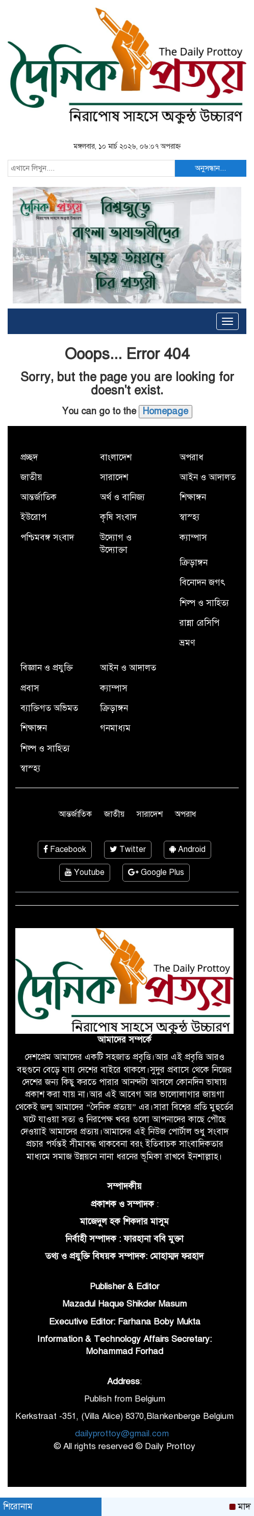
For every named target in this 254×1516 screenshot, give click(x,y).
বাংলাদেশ (116, 457)
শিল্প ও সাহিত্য (204, 603)
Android (187, 849)
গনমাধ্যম (115, 728)
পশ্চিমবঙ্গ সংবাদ (47, 537)
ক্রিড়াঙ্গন (194, 562)
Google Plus (156, 872)
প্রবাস (29, 688)
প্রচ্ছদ (29, 457)
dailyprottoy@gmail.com (122, 1433)
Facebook (64, 849)
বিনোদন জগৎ (202, 582)
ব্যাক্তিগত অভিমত (49, 708)
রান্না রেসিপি (199, 623)
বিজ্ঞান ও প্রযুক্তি (46, 667)
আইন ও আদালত (208, 477)
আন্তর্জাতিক (38, 497)
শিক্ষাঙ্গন (193, 497)
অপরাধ (192, 457)
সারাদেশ (114, 477)
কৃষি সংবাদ (118, 517)
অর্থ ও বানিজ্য (122, 497)
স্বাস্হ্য (189, 517)
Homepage (165, 411)
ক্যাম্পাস (193, 537)
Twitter (128, 849)
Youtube (85, 872)
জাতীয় (31, 477)
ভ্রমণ (187, 642)
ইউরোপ (33, 517)
